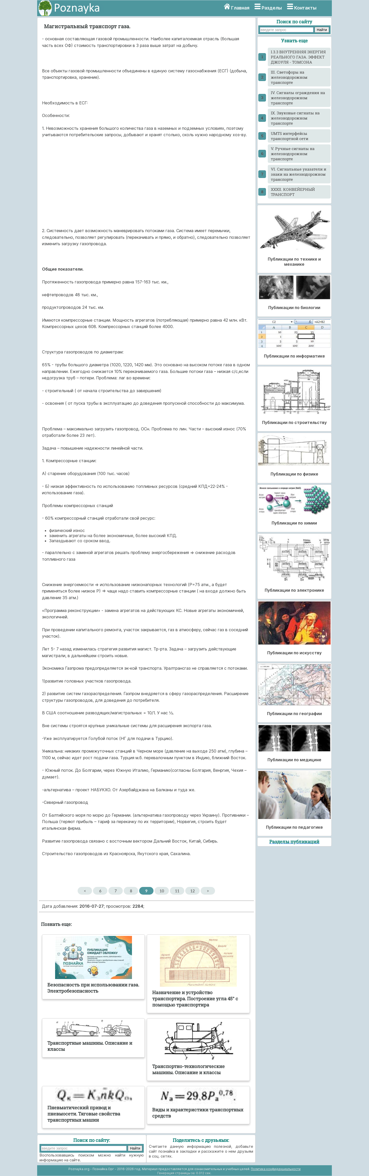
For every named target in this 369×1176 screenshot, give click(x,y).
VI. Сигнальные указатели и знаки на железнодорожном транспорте (298, 174)
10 (162, 890)
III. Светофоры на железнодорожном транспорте (289, 77)
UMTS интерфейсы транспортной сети (289, 136)
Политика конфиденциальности (276, 1169)
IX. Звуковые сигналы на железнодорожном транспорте (295, 118)
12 (192, 890)
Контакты (305, 8)
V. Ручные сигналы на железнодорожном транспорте (292, 153)
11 (177, 890)
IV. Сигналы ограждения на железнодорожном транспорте (298, 97)
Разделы (272, 8)
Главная (240, 8)
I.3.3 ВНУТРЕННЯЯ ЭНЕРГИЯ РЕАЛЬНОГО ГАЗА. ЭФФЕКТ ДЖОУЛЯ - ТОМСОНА (298, 57)
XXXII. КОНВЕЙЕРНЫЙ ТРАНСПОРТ (293, 192)
